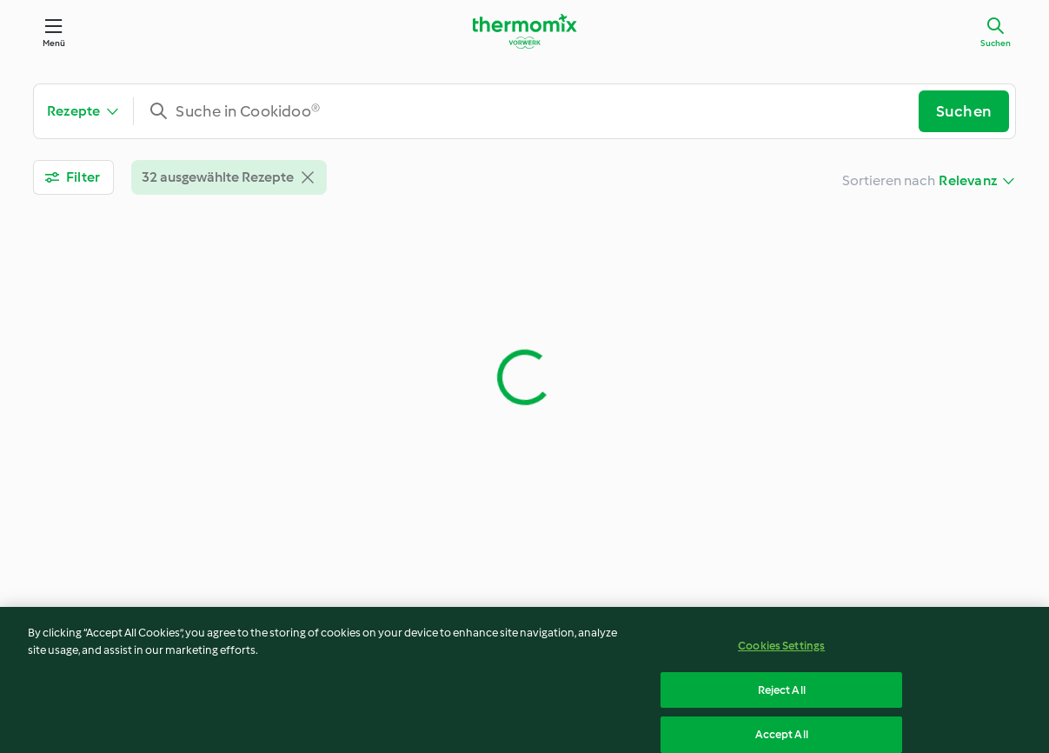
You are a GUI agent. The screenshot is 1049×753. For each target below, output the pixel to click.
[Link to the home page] (525, 31)
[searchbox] (533, 111)
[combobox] (533, 111)
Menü (54, 43)
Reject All (782, 695)
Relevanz (968, 180)
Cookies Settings (781, 650)
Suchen (995, 43)
